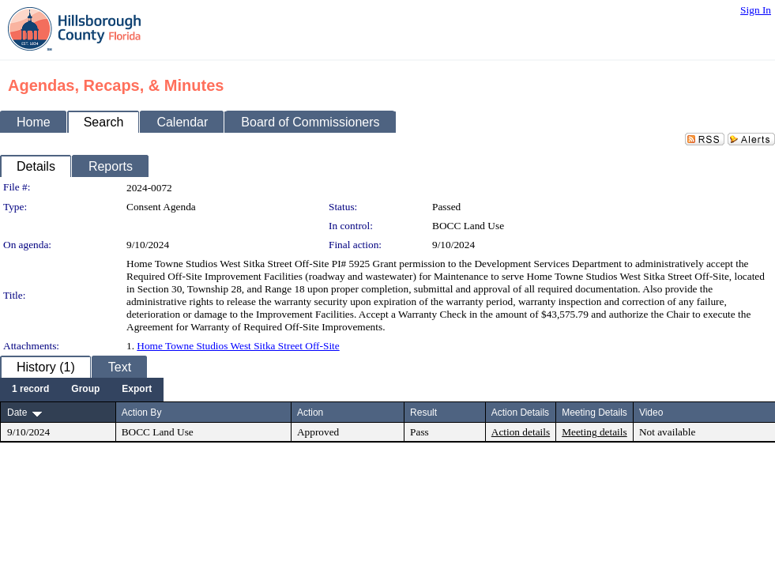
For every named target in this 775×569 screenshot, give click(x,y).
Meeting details (594, 432)
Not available (667, 432)
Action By (142, 412)
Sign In (755, 10)
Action (310, 412)
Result (423, 412)
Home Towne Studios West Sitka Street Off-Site (238, 346)
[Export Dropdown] (136, 389)
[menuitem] (30, 390)
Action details (520, 432)
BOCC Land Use (468, 226)
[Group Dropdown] (85, 389)
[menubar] (82, 389)
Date (17, 412)
